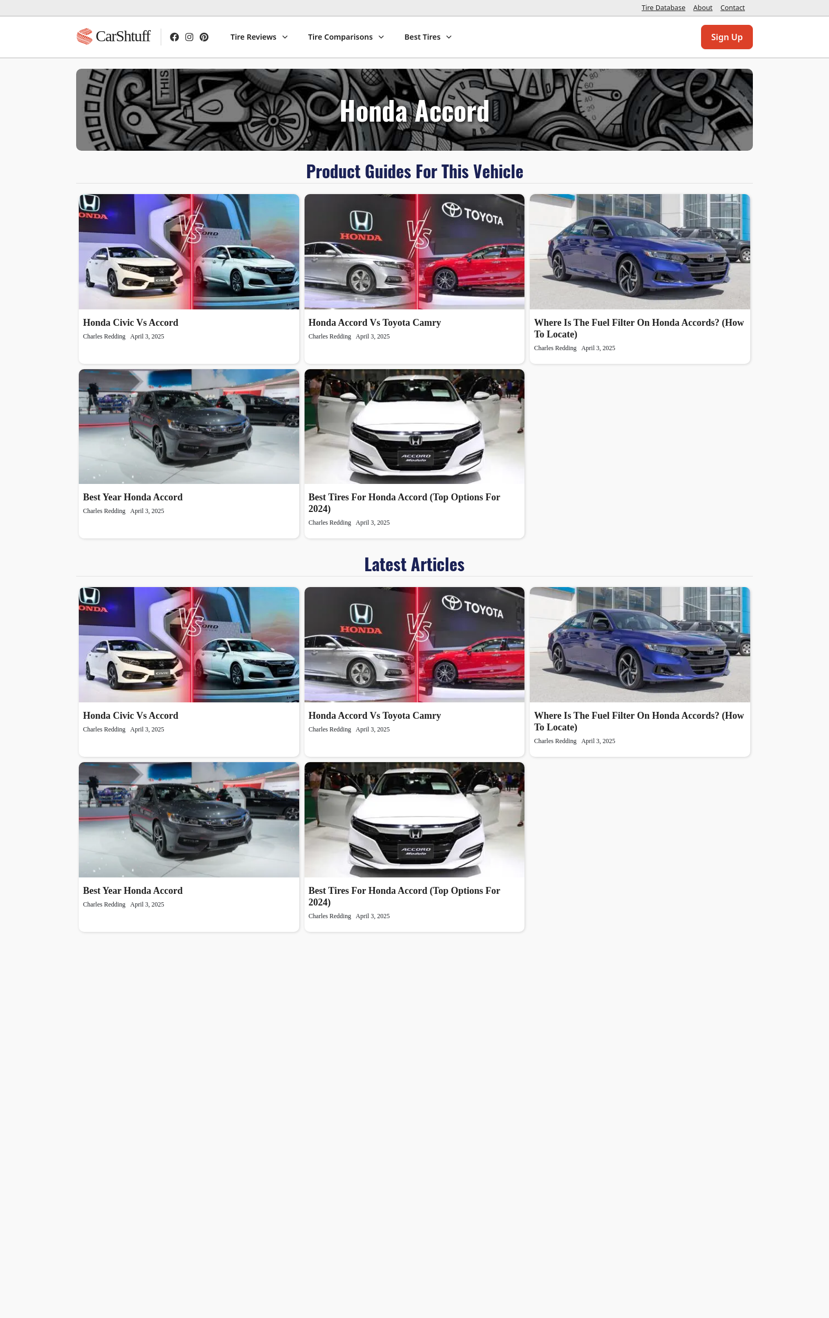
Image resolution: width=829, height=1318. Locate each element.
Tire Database (664, 7)
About (702, 7)
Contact (733, 7)
